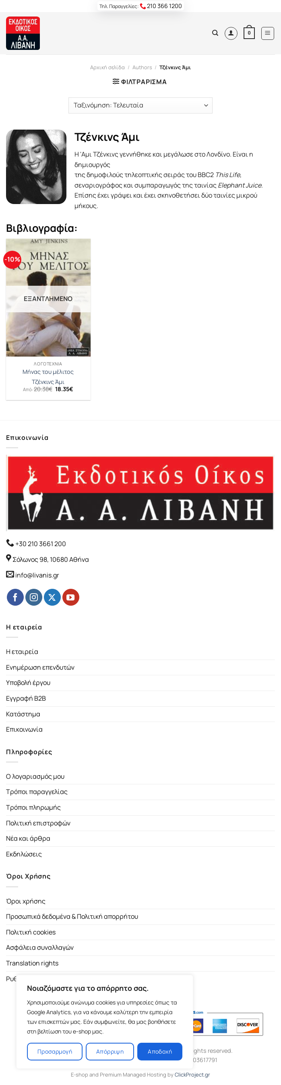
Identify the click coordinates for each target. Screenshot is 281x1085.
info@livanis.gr (37, 575)
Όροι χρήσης (25, 901)
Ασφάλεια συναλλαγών (40, 947)
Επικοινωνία (24, 729)
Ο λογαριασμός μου (35, 776)
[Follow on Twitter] (52, 597)
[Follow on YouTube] (70, 597)
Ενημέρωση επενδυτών (40, 667)
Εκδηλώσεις (24, 854)
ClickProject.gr (192, 1074)
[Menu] (268, 33)
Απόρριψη (110, 1051)
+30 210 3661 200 (40, 543)
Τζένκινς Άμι (48, 382)
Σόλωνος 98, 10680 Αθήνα (50, 559)
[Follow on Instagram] (33, 597)
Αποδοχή (160, 1051)
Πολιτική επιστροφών (38, 823)
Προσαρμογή (54, 1051)
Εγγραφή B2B (26, 698)
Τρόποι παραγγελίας (37, 791)
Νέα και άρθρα (28, 838)
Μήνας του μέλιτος (48, 371)
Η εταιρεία (22, 651)
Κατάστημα (23, 714)
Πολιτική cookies (31, 932)
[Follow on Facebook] (15, 597)
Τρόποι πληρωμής (33, 807)
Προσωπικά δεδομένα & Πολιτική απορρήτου (72, 916)
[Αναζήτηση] (215, 33)
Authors (142, 67)
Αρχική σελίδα (107, 67)
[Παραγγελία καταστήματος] (140, 105)
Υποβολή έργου (28, 682)
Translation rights (32, 963)
